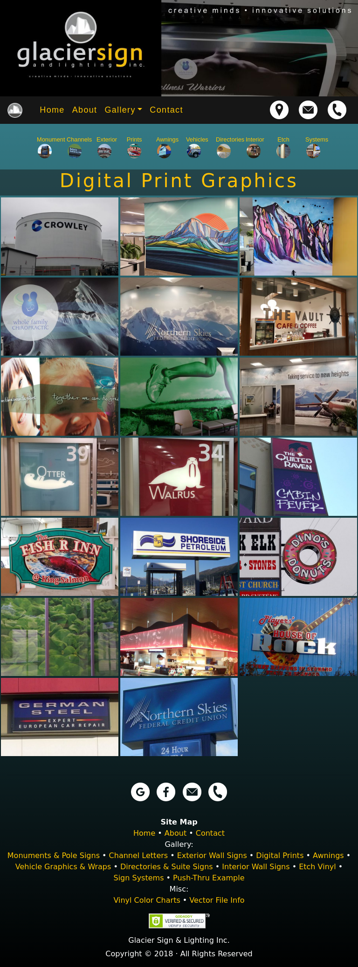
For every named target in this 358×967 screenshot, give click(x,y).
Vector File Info (216, 900)
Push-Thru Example (208, 877)
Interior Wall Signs (255, 866)
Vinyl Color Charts (146, 900)
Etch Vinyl (317, 866)
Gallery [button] (119, 110)
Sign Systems (138, 877)
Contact (166, 110)
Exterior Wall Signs (212, 855)
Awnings (328, 855)
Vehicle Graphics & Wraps (63, 866)
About (84, 110)
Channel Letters (138, 855)
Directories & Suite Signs (166, 866)
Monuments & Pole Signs (53, 855)
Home (52, 110)
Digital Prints (279, 855)
